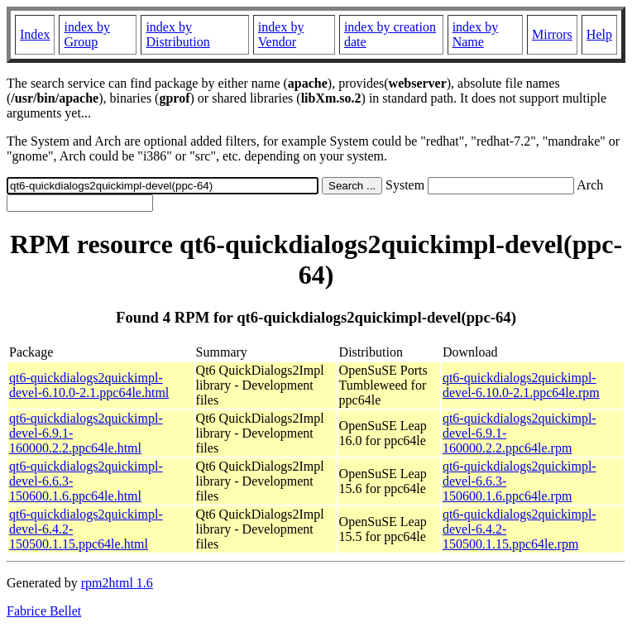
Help (599, 34)
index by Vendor (281, 34)
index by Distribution (177, 34)
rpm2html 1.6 (117, 583)
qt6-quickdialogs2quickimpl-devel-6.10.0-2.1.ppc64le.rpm (521, 385)
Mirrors (552, 34)
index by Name (475, 34)
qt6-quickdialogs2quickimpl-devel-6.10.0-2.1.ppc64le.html (89, 385)
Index (35, 34)
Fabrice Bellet (44, 611)
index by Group (87, 34)
